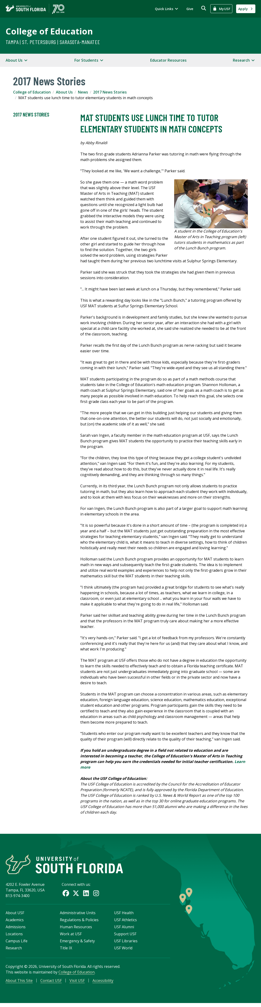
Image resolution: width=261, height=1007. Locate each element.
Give (189, 9)
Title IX (66, 950)
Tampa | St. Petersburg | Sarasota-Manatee (53, 41)
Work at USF (71, 936)
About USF (15, 914)
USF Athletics (125, 921)
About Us (64, 92)
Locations (14, 936)
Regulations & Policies (79, 921)
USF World (123, 950)
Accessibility (102, 982)
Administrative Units (78, 914)
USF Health (124, 914)
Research (14, 950)
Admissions (16, 929)
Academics (15, 921)
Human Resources (76, 929)
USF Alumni (124, 929)
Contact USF (51, 982)
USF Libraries (126, 943)
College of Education (49, 31)
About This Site (19, 982)
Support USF (125, 936)
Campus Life (16, 943)
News (83, 92)
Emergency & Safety (77, 943)
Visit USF (77, 982)
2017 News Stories (110, 92)
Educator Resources (168, 60)
